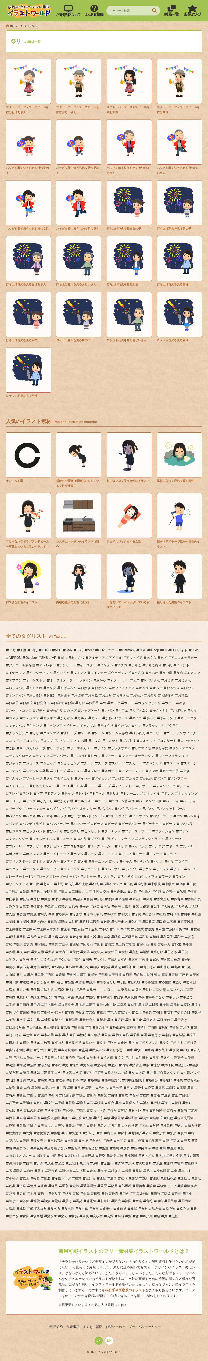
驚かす (52, 1216)
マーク (92, 854)
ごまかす (111, 740)
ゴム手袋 (128, 740)
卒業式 (139, 929)
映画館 (79, 1027)
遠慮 (44, 1186)
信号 (75, 906)
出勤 (162, 914)
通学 (113, 1178)
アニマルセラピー (184, 657)
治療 (71, 1057)
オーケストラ (36, 680)
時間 (154, 1027)
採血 (197, 1005)
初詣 (197, 914)
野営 (12, 1193)
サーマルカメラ (81, 748)
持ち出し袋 (108, 1005)
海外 (76, 1065)
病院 (172, 1088)
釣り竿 (56, 1193)
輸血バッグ (63, 1178)
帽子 (94, 974)
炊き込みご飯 (117, 1072)
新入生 (59, 1020)
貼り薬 (81, 1171)
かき (182, 703)
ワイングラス (18, 884)
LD (165, 650)
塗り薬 (144, 944)
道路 (22, 1186)
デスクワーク (166, 786)
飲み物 (171, 1208)
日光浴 (151, 1020)
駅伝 (26, 1216)
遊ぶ (145, 1178)
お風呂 (94, 703)
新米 (103, 1020)
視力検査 (175, 1155)
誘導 (120, 1163)
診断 (96, 1163)
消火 (114, 1065)
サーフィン (58, 748)
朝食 (29, 1035)
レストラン (108, 876)
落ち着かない (57, 1148)
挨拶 (144, 1005)
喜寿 (30, 944)
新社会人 (88, 1020)
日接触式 (166, 1020)
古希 (33, 937)
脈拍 (173, 1133)
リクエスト (92, 869)
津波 (22, 1065)
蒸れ (126, 1148)
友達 (196, 929)
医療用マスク (49, 929)
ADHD (46, 650)
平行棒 (117, 974)
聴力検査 (194, 1125)
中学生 (170, 884)
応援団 (166, 982)
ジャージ (110, 755)
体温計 (137, 899)
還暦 (103, 1186)
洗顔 (191, 1057)
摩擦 (71, 1012)
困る (100, 944)
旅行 (120, 1020)
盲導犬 (14, 1103)
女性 (125, 952)
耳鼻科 (168, 1125)
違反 (33, 1186)
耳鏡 (156, 1125)
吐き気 (77, 937)
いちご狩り (153, 665)
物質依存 (193, 1080)
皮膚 (167, 1095)
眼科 (61, 1103)
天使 (76, 952)
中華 (182, 884)
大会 (51, 952)
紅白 (67, 1118)
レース (44, 876)
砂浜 (100, 1103)
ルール (192, 869)
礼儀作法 (132, 1103)
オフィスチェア (123, 688)
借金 (85, 906)
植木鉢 (14, 1042)
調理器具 (145, 1163)
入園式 (169, 906)
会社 (68, 899)
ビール (171, 823)
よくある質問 (92, 1327)
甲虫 (91, 1088)
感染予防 (50, 997)
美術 (82, 1125)
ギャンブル (88, 725)
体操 (111, 899)
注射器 (144, 1057)
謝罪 (170, 1163)
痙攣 (183, 1088)
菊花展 (38, 1148)
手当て (188, 997)
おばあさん (68, 688)
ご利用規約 (55, 1327)
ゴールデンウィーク (181, 733)
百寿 (135, 1095)
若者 (187, 1140)
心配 (123, 982)
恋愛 (61, 989)
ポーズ (174, 846)
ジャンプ (15, 763)
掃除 (165, 1005)
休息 (47, 899)
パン (179, 816)
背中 (124, 1133)
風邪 (12, 1208)
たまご (134, 778)
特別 (12, 1088)
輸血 (47, 1178)
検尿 (36, 1042)
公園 (22, 914)
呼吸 (117, 937)
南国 (161, 929)
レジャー (89, 876)
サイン (102, 748)
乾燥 (26, 891)
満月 (26, 1072)
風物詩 (186, 1201)
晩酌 (165, 1027)
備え (128, 906)
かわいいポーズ (116, 718)
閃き (125, 1193)
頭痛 (160, 1201)
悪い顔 (161, 989)
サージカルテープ (32, 748)
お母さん (122, 695)
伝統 (100, 899)
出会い (150, 914)
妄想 (135, 952)
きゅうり (106, 725)
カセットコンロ (20, 710)
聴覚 (29, 1133)
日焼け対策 (17, 1027)
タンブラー (179, 778)
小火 (85, 967)
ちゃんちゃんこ (43, 786)
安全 (78, 959)
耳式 (145, 1125)
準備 (36, 1072)
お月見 (93, 695)
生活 (62, 1088)
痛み (12, 1095)
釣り (44, 1193)
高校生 (98, 1216)
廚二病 (14, 982)
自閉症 (121, 1140)
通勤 (103, 1178)
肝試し (90, 1133)
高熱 (120, 1216)
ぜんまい (15, 778)
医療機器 (15, 929)
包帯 (107, 922)
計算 (40, 1163)
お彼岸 (79, 695)
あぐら (151, 657)
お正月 (107, 695)
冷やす (112, 914)
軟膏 (26, 1178)
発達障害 (68, 1095)
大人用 (39, 952)
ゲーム (99, 733)
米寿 (194, 1110)
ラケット (15, 869)
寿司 (47, 967)
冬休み (63, 914)
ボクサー (15, 854)
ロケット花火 (148, 876)
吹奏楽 (105, 937)
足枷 (149, 1171)
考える (116, 1125)
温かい (183, 1065)
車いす (186, 1171)
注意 (156, 1057)
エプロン (15, 680)
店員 (174, 974)
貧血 (40, 1171)
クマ (138, 725)
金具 (33, 1193)
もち (115, 861)
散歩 (170, 1012)
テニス (184, 786)
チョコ (64, 786)
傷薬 (146, 906)
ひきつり (186, 823)
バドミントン (94, 816)
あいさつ (77, 657)
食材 (144, 1208)
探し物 (14, 1012)
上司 (60, 884)
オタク (51, 688)
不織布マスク (112, 884)
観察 (29, 1163)
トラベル (98, 793)
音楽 (138, 1201)
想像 (36, 997)
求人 (196, 1050)
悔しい (112, 989)
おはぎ (86, 688)
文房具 (35, 1020)
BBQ (79, 650)
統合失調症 (185, 1118)
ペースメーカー (102, 846)
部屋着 (126, 1186)
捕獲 (155, 1005)
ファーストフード (138, 831)
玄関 (37, 1088)
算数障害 (159, 1110)
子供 (184, 952)
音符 (149, 1201)
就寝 (96, 967)
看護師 (27, 1103)
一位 (35, 884)
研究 (111, 1103)
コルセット (148, 740)
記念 (61, 1163)
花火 (176, 1140)
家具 (145, 959)
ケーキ (86, 733)
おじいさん (152, 680)
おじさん (184, 680)
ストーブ (59, 771)
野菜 (22, 1193)
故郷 (103, 1012)
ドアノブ (53, 793)
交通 (106, 891)
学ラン (14, 959)
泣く (120, 1057)
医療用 (31, 929)
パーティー (191, 801)
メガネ (54, 861)
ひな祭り (73, 831)
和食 (180, 937)
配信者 (140, 1186)
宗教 (89, 959)
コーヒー (155, 733)
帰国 (72, 974)
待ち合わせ (108, 982)
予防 (36, 891)
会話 (79, 899)
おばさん (101, 688)
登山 (82, 1095)
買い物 (67, 1171)
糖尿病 (35, 1118)
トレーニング (133, 793)
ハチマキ (46, 816)
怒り (179, 982)
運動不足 (169, 1178)
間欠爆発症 (141, 1193)
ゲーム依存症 (118, 733)
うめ (179, 672)
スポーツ (110, 771)
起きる (116, 1171)
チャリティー (18, 786)
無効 (12, 1080)
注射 (131, 1057)
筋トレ (136, 1110)
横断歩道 (75, 1042)
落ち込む (91, 1148)
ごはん (96, 740)
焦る (33, 1080)
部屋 (114, 1186)
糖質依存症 (52, 1118)
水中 (140, 1050)
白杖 (114, 1095)
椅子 (192, 1035)
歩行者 (192, 1042)
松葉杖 (95, 1035)
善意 (191, 937)
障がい (14, 1201)
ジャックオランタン (173, 755)
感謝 (81, 997)
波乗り (95, 1057)
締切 (33, 1125)
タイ (49, 778)
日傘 (138, 1020)
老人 (103, 1125)
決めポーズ (35, 1057)
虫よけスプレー (20, 1155)
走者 (103, 1171)
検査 (47, 1042)
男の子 (117, 1088)
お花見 (183, 695)
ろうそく (127, 876)
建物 (26, 982)
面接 (117, 1201)
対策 (36, 967)
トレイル (153, 793)
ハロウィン (140, 816)
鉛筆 (86, 1193)
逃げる (90, 1178)
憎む (92, 997)
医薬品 (79, 929)
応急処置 (151, 982)
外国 (188, 944)
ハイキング (58, 808)
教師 (159, 1012)
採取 (187, 1005)
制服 (12, 922)
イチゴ (122, 665)
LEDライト (179, 650)
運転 (197, 1178)
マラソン (173, 854)
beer (90, 650)
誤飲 (131, 1163)
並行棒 (142, 884)
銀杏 (97, 1193)
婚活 (146, 952)
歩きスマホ (150, 1042)
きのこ (151, 718)
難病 (47, 1201)
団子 (65, 944)
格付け (156, 1035)
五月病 (94, 891)
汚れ (19, 1057)
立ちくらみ (98, 1110)
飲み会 (157, 1208)
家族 (156, 959)
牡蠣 (179, 1080)
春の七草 (101, 1027)
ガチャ (41, 710)
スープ (103, 763)
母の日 (41, 1050)
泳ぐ (166, 1057)
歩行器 (178, 1042)
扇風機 (132, 997)
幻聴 (129, 974)
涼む (156, 1065)
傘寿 (117, 906)
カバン (109, 710)
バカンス (106, 808)
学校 (26, 959)
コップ (48, 740)
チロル (78, 786)
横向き (59, 1042)
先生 (156, 906)
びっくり (56, 831)
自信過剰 (57, 1140)
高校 (85, 1216)
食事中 (108, 1208)
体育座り (163, 899)
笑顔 (124, 1110)
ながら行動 (65, 801)
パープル (15, 808)
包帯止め (120, 922)
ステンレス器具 (37, 771)
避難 (76, 1186)
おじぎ (169, 680)
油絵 (61, 1057)
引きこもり (41, 982)
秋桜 (50, 1110)
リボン (147, 869)
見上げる (147, 1155)
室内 (124, 959)
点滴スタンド (170, 1072)
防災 (167, 1193)
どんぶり (46, 801)
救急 (113, 1012)
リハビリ (131, 869)
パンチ (14, 823)
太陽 (86, 952)
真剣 (40, 1103)
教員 (148, 1012)
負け (30, 1171)
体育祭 (179, 899)
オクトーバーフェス (125, 680)
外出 (178, 944)
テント (27, 793)
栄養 (136, 1035)
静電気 (91, 1201)
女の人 (99, 952)
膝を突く (39, 1140)
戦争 (120, 997)
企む (36, 899)
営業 (54, 944)
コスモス (32, 740)
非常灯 (105, 1201)
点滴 (152, 1072)
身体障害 (163, 1171)
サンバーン (61, 755)
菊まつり (22, 1148)
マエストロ (109, 854)
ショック (49, 763)
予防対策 (50, 891)
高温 (110, 1216)
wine (63, 657)
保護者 (63, 906)
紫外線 (119, 1118)
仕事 (193, 891)
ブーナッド (112, 831)
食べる (55, 1208)
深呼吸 (169, 1065)
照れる (74, 1080)
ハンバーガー (59, 823)
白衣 (125, 1095)
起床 (128, 1171)
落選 (105, 1148)
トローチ (15, 801)
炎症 (142, 1072)
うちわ (153, 672)
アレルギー (47, 665)
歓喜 (113, 1042)
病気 (161, 1088)
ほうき (188, 846)
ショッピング (70, 763)
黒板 (174, 1216)
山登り (165, 967)
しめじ (95, 755)
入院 (12, 914)
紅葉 (89, 1118)
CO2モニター (108, 650)
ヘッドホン (139, 846)
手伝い (174, 997)
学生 (36, 959)
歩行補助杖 (17, 1050)
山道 (188, 967)
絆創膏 (133, 1118)
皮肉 (146, 1095)
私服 (12, 1110)
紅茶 (78, 1118)
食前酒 (121, 1208)
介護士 (171, 891)
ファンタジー (18, 839)
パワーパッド (162, 816)
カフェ (123, 710)
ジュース (32, 763)
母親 (53, 1050)
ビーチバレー (131, 823)
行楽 (102, 1155)
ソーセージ (34, 778)
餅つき (14, 1216)
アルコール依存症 (22, 665)
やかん (127, 861)
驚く (64, 1216)
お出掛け (35, 695)
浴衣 (58, 1065)
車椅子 (14, 1178)
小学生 (73, 967)
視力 (161, 1155)
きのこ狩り (168, 718)
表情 (112, 1155)
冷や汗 (126, 914)
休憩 (58, 899)
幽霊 (164, 974)
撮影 (81, 1012)
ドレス (169, 793)
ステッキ (15, 771)
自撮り (97, 1140)
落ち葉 (76, 1148)
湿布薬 (14, 1072)
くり (35, 733)
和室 (145, 937)
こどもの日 (79, 740)
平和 (104, 974)
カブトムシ (140, 710)
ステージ (190, 763)
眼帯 (50, 1103)
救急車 (126, 1012)
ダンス (162, 778)
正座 (124, 1042)
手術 (12, 1005)
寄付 (188, 959)
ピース (99, 823)
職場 (57, 1133)
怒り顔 (191, 982)
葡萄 (116, 1148)
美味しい (47, 1125)
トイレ (83, 793)
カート (129, 703)
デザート (145, 786)
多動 (12, 952)
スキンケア (154, 763)
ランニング (72, 869)
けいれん (138, 733)
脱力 (183, 1133)
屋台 (128, 967)
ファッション (165, 831)
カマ (193, 710)
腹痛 (26, 1140)
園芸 (111, 944)
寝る (12, 967)
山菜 (177, 967)
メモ (84, 861)
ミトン (41, 861)
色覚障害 (155, 1140)
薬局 (173, 1148)
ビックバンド (36, 831)
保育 (26, 906)
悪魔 (12, 997)
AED (58, 650)
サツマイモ (143, 748)
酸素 (152, 1186)
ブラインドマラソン (119, 839)
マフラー (155, 854)
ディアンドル (125, 786)
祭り (188, 1103)
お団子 (65, 695)
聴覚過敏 (43, 1133)
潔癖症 (49, 1072)
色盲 (141, 1140)
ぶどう (81, 839)
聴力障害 (15, 1133)
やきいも (142, 861)
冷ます (77, 914)
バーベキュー (36, 808)
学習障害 (50, 959)
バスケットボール (172, 808)
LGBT (195, 650)
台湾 (44, 937)
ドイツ (69, 793)
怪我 (36, 989)
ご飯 (12, 748)
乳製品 (14, 891)
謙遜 (159, 1163)
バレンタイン (118, 816)
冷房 (138, 914)
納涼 (99, 1118)
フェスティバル (43, 839)
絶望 (12, 1125)
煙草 (62, 1080)
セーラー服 (170, 771)
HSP (142, 650)
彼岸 (92, 982)
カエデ (170, 703)
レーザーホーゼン (22, 876)
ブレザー (35, 846)
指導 (123, 1005)
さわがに (161, 748)
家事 (134, 959)
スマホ (153, 771)
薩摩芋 (146, 1148)
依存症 (14, 906)
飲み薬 (184, 1208)
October (31, 657)
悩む (148, 989)
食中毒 (83, 1208)
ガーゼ (115, 703)
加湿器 (24, 922)
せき (186, 771)
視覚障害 (15, 1163)
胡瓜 (148, 1133)
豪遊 (19, 1171)
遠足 (54, 1186)
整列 (12, 1020)
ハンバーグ (81, 823)
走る (93, 1171)
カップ (72, 710)
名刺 (65, 937)
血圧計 (90, 1155)
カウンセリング (149, 703)
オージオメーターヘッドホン (71, 680)
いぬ (169, 665)
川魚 (30, 974)
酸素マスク (168, 1186)
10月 (12, 650)
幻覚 (139, 974)
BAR (69, 650)
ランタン (32, 869)
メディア (70, 861)
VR (54, 657)
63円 (33, 650)
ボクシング (34, 854)
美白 (71, 1125)
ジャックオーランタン (138, 755)
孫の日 (66, 959)
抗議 (81, 1005)
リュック (162, 869)
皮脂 (156, 1095)
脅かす (161, 1133)
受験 (22, 937)
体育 (149, 899)
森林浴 (180, 1035)
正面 (134, 1042)
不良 (129, 884)
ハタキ (31, 816)
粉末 (12, 1118)
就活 (107, 967)
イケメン (106, 665)
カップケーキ (90, 710)
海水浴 (88, 1065)
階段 (188, 1193)
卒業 (126, 929)
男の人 (103, 1088)
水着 (151, 1050)
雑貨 (36, 1201)
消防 (125, 1065)
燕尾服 (167, 1080)
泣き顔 (108, 1057)
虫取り (41, 1155)
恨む (71, 989)
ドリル (114, 793)
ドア (40, 793)
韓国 (128, 1201)
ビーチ (112, 823)
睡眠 (82, 1103)
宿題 (177, 959)
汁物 (186, 1050)
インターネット (40, 672)
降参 (178, 1193)
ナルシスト (85, 801)
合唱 (54, 937)
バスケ (150, 808)
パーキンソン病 (150, 801)
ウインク (79, 672)
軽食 (36, 1178)
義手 (93, 1125)
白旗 (103, 1095)
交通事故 (119, 891)
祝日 (178, 1103)
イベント (182, 665)
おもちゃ (173, 688)
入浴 (195, 906)
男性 (140, 1088)
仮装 (26, 899)
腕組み (14, 1140)
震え (68, 1201)
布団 (51, 974)
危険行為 (175, 929)
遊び (134, 1178)
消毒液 (102, 1065)
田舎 (80, 1088)
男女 (129, 1088)
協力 (151, 929)
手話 (36, 1005)
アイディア (96, 657)
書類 (175, 1027)
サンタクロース (20, 755)
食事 (95, 1208)
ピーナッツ (153, 823)
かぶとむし (161, 710)
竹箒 (113, 1110)
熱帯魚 (153, 1080)
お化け (51, 695)
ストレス (76, 771)
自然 (109, 1140)
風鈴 (22, 1208)
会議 (89, 899)
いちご (136, 665)
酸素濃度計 (188, 1186)
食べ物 (69, 1208)
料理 (47, 1020)
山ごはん (149, 967)
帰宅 (83, 974)
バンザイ (193, 816)
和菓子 (168, 937)
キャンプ (35, 725)
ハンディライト (34, 823)
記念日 (73, 1163)
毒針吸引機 (69, 1050)
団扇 (76, 944)
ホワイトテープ (57, 854)
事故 (64, 891)
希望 (62, 974)
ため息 (148, 778)
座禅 (196, 974)
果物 (118, 1035)
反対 (12, 937)
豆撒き (193, 1163)
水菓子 (163, 1050)
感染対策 (67, 997)
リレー (178, 869)
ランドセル (51, 869)
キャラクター (190, 718)
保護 (50, 906)
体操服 (123, 899)
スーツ (89, 763)
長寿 (115, 1193)
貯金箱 (53, 1171)
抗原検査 (67, 1005)
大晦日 (63, 952)
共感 (33, 914)
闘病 (156, 1193)
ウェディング (121, 672)
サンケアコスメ (183, 748)
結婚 (145, 1118)
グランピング (18, 733)
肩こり (112, 1133)
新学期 (73, 1020)
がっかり (56, 710)
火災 (79, 1072)
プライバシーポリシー (145, 1327)
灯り (89, 1072)
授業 (176, 1005)
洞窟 (12, 1065)
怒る (12, 989)
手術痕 (24, 1005)
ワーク (166, 876)
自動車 (72, 1140)
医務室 (150, 922)
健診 (107, 906)
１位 (23, 650)
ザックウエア (121, 748)
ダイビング (103, 778)
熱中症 (95, 1080)
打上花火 (50, 1005)
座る (185, 974)
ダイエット (65, 778)
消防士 (137, 1065)
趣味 (138, 1171)
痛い (193, 1088)
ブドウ (95, 839)
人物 (134, 891)
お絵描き (167, 695)
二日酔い (78, 891)
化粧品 (136, 922)
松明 (83, 1035)
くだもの (124, 725)
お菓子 (14, 703)
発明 (54, 1095)
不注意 (83, 884)
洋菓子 (179, 1057)
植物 (26, 1042)
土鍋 (121, 944)
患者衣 (126, 989)
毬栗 (85, 1050)
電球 (58, 1201)
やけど (158, 861)
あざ (163, 657)
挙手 (134, 1005)
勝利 (85, 922)
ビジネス (15, 831)
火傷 (68, 1072)
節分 (173, 1110)
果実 (107, 1035)
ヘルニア (158, 846)
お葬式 (27, 703)
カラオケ (49, 718)
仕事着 (14, 899)
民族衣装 (98, 1050)
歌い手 (90, 1042)
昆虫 (67, 1027)
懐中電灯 (106, 997)
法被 (82, 1057)
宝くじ (101, 959)
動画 (75, 922)
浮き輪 (45, 1065)
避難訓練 (89, 1186)
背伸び (136, 1133)
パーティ (172, 801)
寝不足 (24, 967)
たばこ (120, 778)
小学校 (59, 967)
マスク (126, 854)
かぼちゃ (179, 710)
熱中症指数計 (134, 1080)
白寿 (93, 1095)
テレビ (14, 793)
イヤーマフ (17, 672)
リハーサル (112, 869)
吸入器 (91, 937)
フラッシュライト (151, 839)
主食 (192, 884)
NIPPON (15, 657)
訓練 (50, 1163)
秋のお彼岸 (35, 1110)
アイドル (115, 657)
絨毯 (170, 1118)
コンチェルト (190, 740)
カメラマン (31, 718)
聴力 (180, 1125)
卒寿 (116, 929)
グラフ (174, 725)
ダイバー (84, 778)
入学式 (183, 906)
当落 (71, 982)
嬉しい (158, 952)
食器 (134, 1208)
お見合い (43, 703)
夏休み (166, 944)
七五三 (48, 884)
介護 (158, 891)
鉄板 (68, 1193)
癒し (33, 1095)
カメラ (14, 718)
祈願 (156, 1103)
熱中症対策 (112, 1080)
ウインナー (99, 672)
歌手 (103, 1042)
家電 (166, 959)
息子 (82, 989)
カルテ (82, 718)
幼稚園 (152, 974)
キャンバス (17, 725)
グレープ (70, 733)
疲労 (151, 1088)
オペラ (144, 688)
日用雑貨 (52, 1027)
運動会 (185, 1178)
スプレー (93, 771)
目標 (185, 1095)
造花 (124, 1178)
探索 (36, 1012)
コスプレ (15, 740)
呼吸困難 (131, 937)
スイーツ (118, 763)
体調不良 (194, 899)
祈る (146, 1103)
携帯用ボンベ (54, 1012)
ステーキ (173, 763)
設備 (85, 1163)
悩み (138, 989)
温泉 (195, 1065)
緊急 (22, 1125)
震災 (79, 1201)
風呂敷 (172, 1201)
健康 (96, 906)
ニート (103, 801)
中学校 (156, 884)
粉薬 (22, 1118)
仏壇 (183, 891)
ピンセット (92, 831)
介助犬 (146, 891)
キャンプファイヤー (61, 725)
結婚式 (157, 1118)
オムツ (157, 688)
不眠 (95, 884)
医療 (173, 922)
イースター (88, 665)
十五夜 (93, 929)
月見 (186, 1027)
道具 (12, 1186)
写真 (44, 914)
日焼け (182, 1020)
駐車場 (38, 1216)
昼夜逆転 (119, 1027)
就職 (117, 967)
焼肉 (44, 1080)
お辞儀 (59, 703)
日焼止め (35, 1027)
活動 (33, 1065)
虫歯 (53, 1155)
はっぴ (76, 816)
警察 (180, 1163)
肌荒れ (77, 1133)
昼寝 (133, 1027)
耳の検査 (131, 1125)
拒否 (92, 1005)
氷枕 (175, 1050)
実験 (113, 959)
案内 (168, 1035)
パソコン (15, 816)
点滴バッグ (192, 1072)
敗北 (138, 1012)
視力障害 (192, 1155)
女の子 (112, 952)
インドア (62, 672)
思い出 (24, 989)
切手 (187, 914)
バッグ (62, 816)
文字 (22, 1020)
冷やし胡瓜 (94, 914)
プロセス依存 (76, 846)
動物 (64, 922)
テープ (106, 786)
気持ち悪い (117, 1050)
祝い (167, 1103)
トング (31, 801)
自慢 (85, 1140)
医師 (162, 922)
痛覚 (22, 1095)
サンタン (42, 755)
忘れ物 (135, 982)
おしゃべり (17, 688)
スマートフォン (133, 771)
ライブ (183, 861)
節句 (183, 1110)
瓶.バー (50, 1088)
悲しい (24, 997)
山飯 (12, 974)
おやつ (188, 688)
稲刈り (70, 1110)
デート (92, 786)
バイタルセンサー (83, 808)
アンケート (67, 665)
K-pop (154, 650)
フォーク (66, 839)
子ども (172, 952)
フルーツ (174, 839)
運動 (156, 1178)
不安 (71, 884)
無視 (22, 1080)
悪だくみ (176, 989)
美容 (61, 1125)
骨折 (75, 1216)
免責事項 (72, 1327)
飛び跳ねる (38, 1208)
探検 (26, 1012)
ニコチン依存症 (123, 801)
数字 (197, 1012)
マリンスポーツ (20, 861)
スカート (135, 763)
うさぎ (139, 672)
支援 (92, 1012)
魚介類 (148, 1216)
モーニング (99, 861)
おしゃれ (35, 688)
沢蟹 (50, 1057)
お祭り (152, 695)
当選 (81, 982)
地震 (132, 944)
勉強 (53, 922)
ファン (184, 831)
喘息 (19, 944)
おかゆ (101, 680)
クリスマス (51, 733)
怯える (49, 989)
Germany (128, 650)
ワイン (180, 876)
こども (62, 740)
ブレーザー (17, 846)
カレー (96, 718)
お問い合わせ (115, 1327)
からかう (66, 718)
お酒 (71, 703)
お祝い (138, 695)
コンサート (168, 740)
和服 (156, 937)
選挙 (65, 1186)
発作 (44, 1095)
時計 (143, 1027)
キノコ (137, 718)
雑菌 (26, 1201)
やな (170, 861)
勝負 (96, 922)
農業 (78, 1178)
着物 (71, 1103)
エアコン (193, 672)
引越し (59, 982)
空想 (82, 1110)
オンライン (17, 695)
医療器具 (186, 922)
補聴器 (132, 1155)
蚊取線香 (74, 1155)
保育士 (38, 906)
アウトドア (134, 657)
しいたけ (79, 755)
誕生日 (108, 1163)
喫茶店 (42, 944)
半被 (105, 929)
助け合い (39, 922)
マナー (140, 854)
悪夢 (190, 989)
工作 (40, 974)
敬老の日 (183, 1012)
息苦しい (96, 989)
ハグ (120, 808)
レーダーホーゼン (66, 876)
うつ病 (167, 672)
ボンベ (78, 854)
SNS (44, 657)
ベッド (122, 846)
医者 (67, 929)
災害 (100, 1072)
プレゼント (54, 846)
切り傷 (175, 914)
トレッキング (188, 793)
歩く (165, 1042)
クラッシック (155, 725)
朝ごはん (15, 1035)
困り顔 (88, 944)
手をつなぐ (157, 997)
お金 (81, 703)
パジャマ (134, 808)
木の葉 (49, 1035)
